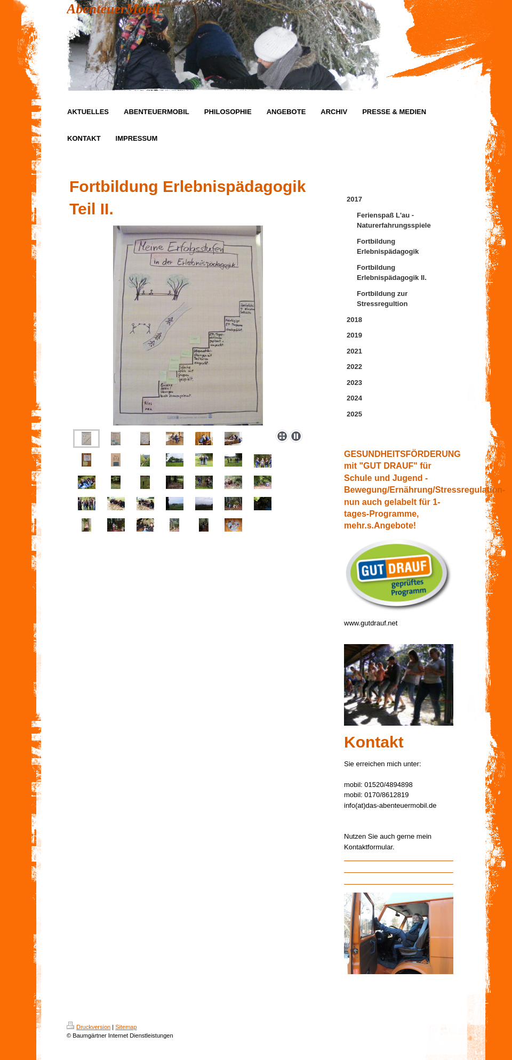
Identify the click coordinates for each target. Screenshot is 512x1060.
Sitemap (126, 1027)
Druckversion (88, 1027)
